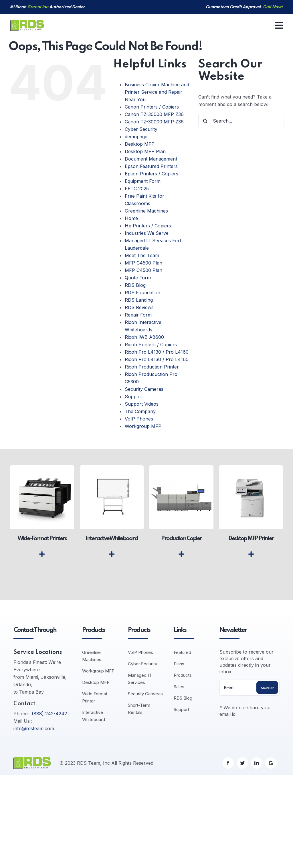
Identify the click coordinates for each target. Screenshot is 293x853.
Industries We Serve (147, 233)
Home (131, 218)
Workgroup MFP (143, 426)
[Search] (205, 121)
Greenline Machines (146, 211)
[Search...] (241, 121)
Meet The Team (142, 255)
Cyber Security (141, 129)
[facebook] (228, 763)
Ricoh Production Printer (152, 367)
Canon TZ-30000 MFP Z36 (154, 114)
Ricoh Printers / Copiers (151, 344)
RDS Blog (135, 285)
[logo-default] (27, 22)
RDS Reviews (139, 307)
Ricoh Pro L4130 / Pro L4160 (157, 352)
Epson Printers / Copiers (151, 174)
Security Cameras (144, 389)
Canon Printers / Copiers (152, 107)
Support (134, 396)
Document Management (151, 159)
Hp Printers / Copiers (148, 226)
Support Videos (142, 404)
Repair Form (138, 315)
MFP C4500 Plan (143, 263)
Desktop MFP (140, 144)
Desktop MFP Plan (145, 151)
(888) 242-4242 (49, 713)
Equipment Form (143, 181)
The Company (140, 411)
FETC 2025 (137, 188)
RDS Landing (139, 300)
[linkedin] (256, 763)
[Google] (271, 763)
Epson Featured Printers (151, 166)
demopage (136, 136)
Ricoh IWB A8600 (144, 337)
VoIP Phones (139, 419)
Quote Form (138, 278)
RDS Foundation (142, 292)
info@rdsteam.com (33, 728)
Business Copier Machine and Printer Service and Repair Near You (157, 92)
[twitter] (242, 763)
